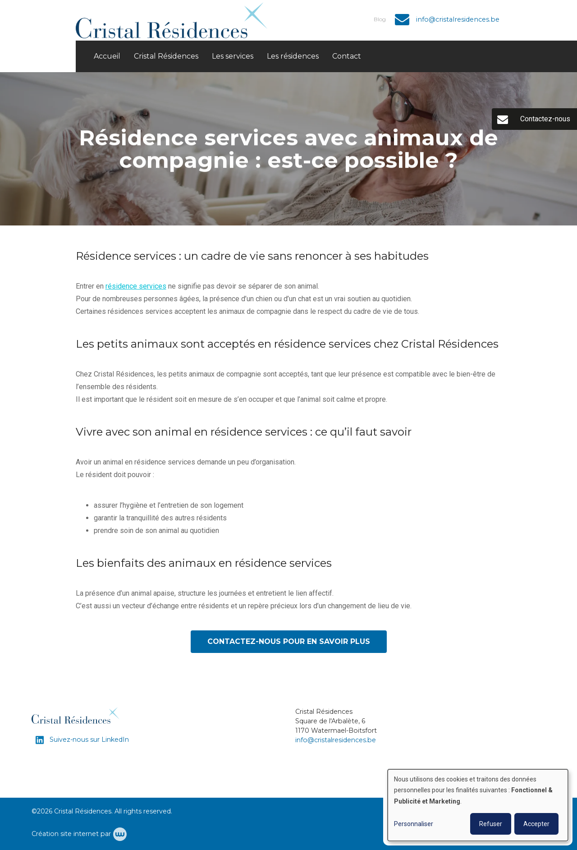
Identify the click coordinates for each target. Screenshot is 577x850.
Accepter (536, 823)
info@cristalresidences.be (335, 740)
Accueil (107, 56)
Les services (232, 56)
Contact (346, 56)
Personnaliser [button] (413, 823)
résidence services (135, 286)
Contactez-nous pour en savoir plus (288, 642)
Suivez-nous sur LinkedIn (88, 739)
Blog (380, 19)
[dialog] (478, 805)
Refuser (490, 823)
